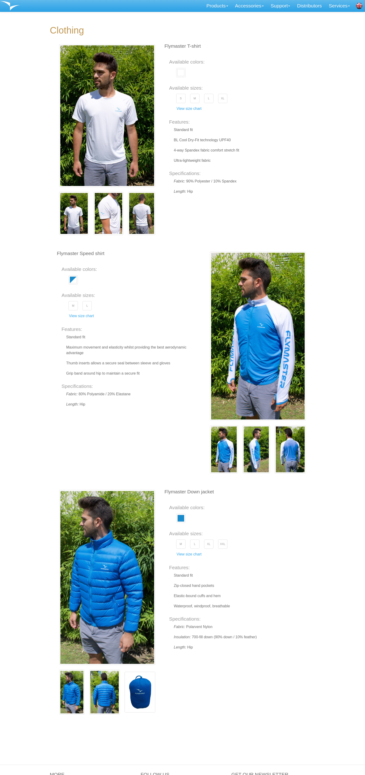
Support (280, 5)
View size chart (189, 109)
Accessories (249, 5)
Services (339, 5)
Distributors (309, 5)
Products (217, 5)
